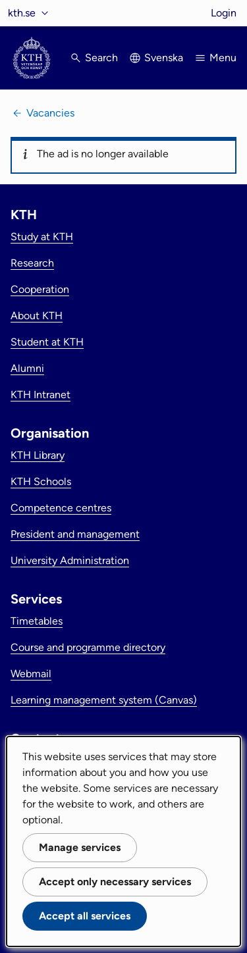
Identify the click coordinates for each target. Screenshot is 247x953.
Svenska (163, 57)
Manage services (80, 847)
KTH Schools (41, 481)
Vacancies (50, 113)
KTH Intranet (40, 394)
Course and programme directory (88, 647)
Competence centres (61, 508)
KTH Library (38, 455)
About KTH (37, 315)
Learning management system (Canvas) (104, 700)
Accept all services (84, 916)
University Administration (70, 560)
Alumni (27, 368)
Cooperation (40, 289)
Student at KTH (47, 342)
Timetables (37, 621)
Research (32, 263)
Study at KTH (42, 236)
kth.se (22, 13)
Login (223, 13)
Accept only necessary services (115, 881)
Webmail (31, 673)
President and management (75, 534)
